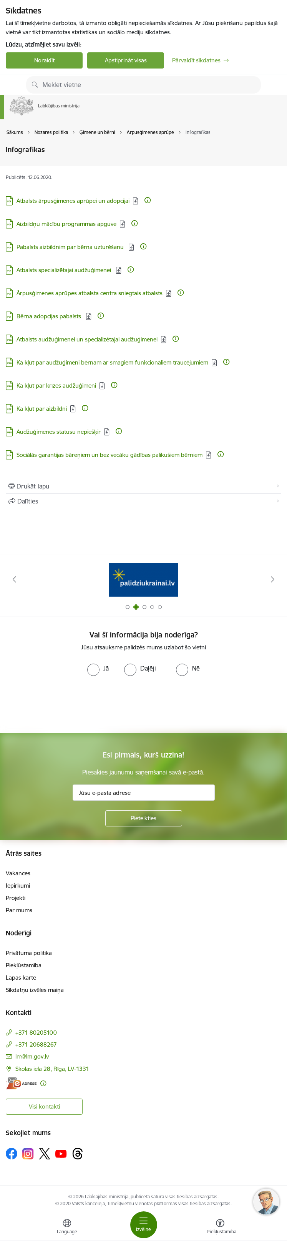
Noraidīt (44, 60)
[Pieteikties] (143, 818)
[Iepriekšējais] (14, 579)
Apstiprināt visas (126, 60)
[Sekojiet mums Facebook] (11, 1153)
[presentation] (64, 705)
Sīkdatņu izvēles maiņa (35, 989)
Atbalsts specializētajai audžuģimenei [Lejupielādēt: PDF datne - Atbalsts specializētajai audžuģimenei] (65, 270)
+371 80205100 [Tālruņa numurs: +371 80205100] (36, 1032)
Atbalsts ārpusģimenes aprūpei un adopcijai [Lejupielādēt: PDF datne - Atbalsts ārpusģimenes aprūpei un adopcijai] (73, 200)
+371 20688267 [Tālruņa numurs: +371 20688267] (36, 1044)
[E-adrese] (21, 1083)
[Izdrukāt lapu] (143, 486)
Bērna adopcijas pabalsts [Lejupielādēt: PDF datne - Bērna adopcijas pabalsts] (50, 316)
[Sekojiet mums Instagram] (28, 1153)
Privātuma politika (29, 953)
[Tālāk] (272, 579)
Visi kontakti (44, 1106)
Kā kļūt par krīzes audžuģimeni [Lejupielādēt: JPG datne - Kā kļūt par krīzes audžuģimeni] (56, 385)
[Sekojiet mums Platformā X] (44, 1153)
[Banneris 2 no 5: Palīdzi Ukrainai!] (143, 579)
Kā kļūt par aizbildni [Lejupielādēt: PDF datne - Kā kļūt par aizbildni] (42, 408)
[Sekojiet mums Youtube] (61, 1153)
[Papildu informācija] (147, 200)
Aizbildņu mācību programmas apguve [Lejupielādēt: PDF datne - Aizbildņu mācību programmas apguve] (66, 223)
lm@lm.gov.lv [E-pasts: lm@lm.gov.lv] (32, 1056)
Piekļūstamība (23, 965)
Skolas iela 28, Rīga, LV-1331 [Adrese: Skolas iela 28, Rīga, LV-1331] (52, 1068)
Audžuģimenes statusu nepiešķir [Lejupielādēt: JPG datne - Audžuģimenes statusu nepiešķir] (59, 431)
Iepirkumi (18, 885)
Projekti (15, 897)
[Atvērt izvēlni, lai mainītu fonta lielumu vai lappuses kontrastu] (220, 1227)
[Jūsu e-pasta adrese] (144, 792)
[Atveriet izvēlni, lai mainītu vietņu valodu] (66, 1227)
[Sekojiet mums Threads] (77, 1153)
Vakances (18, 873)
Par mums (19, 910)
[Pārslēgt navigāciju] (143, 1224)
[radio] (98, 668)
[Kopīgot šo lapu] (143, 501)
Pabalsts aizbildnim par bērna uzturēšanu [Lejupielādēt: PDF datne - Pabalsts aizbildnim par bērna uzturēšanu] (71, 247)
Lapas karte (21, 977)
